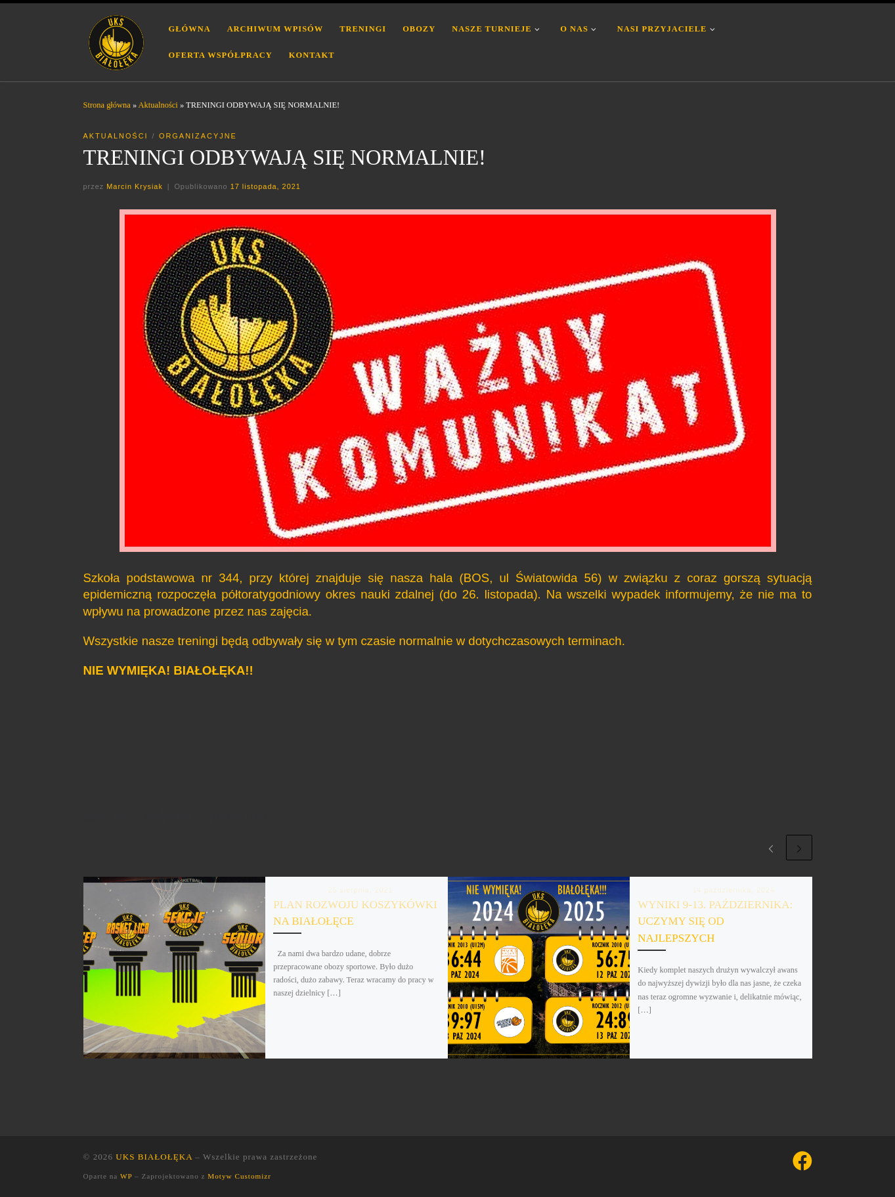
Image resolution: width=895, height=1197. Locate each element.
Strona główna (107, 105)
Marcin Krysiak (134, 186)
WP (126, 1176)
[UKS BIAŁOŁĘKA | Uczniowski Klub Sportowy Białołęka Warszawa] (116, 40)
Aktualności (158, 105)
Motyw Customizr (239, 1176)
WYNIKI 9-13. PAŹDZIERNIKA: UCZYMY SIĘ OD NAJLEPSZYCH (715, 921)
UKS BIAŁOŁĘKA (154, 1157)
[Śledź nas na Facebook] (802, 1161)
